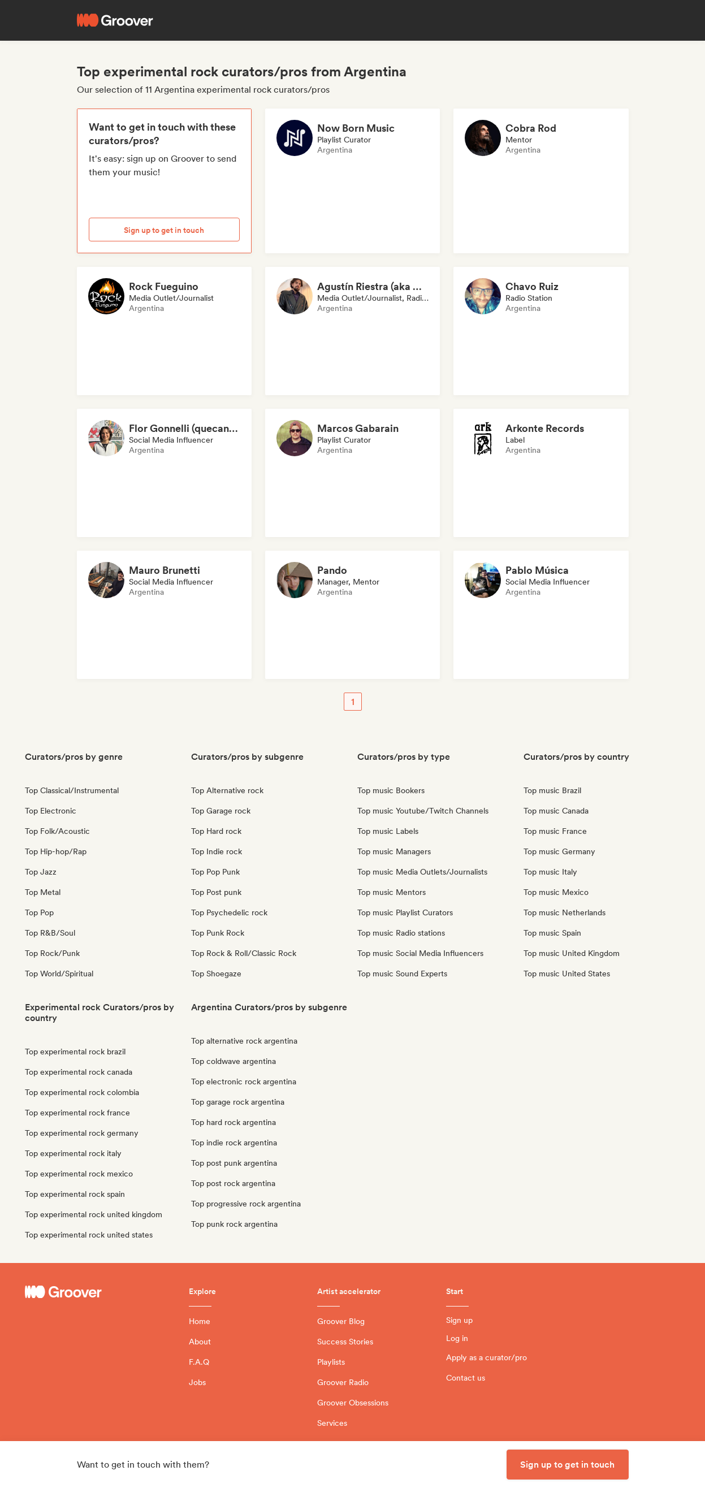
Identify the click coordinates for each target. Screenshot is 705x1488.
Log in (457, 1338)
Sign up (459, 1320)
